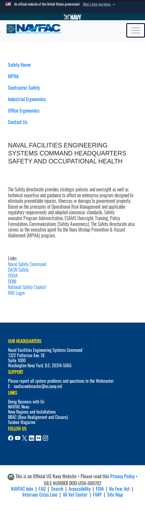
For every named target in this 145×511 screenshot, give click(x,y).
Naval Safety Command (27, 264)
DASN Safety (18, 269)
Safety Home (19, 64)
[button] (99, 4)
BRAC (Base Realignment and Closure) (38, 417)
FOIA (100, 488)
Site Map (115, 494)
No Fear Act (119, 488)
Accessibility (80, 488)
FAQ (42, 488)
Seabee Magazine (22, 422)
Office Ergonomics (24, 110)
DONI (12, 281)
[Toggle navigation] (135, 30)
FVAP (97, 494)
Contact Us (18, 122)
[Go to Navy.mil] (72, 16)
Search (57, 488)
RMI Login (16, 293)
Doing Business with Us (26, 402)
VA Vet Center (75, 494)
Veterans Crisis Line (39, 494)
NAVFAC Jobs (22, 488)
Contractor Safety (24, 87)
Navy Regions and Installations (32, 412)
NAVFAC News (18, 407)
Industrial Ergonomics (27, 99)
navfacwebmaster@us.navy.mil (38, 386)
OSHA (13, 275)
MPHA (13, 76)
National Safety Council (27, 287)
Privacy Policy (122, 476)
